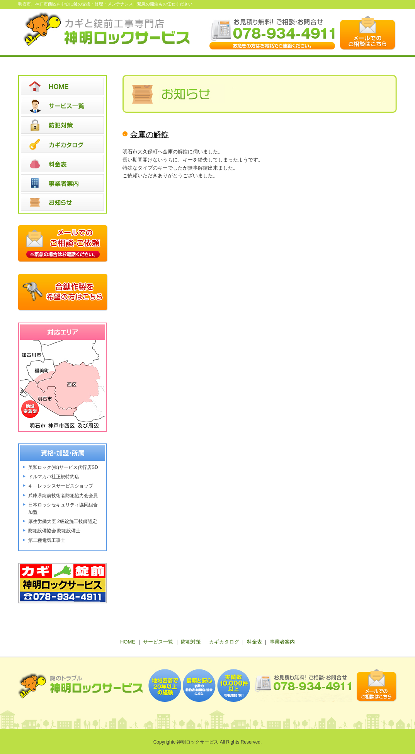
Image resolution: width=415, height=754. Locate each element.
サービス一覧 (158, 642)
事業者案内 (282, 642)
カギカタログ (224, 642)
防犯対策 (191, 642)
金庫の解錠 (149, 134)
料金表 (254, 642)
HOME (127, 642)
